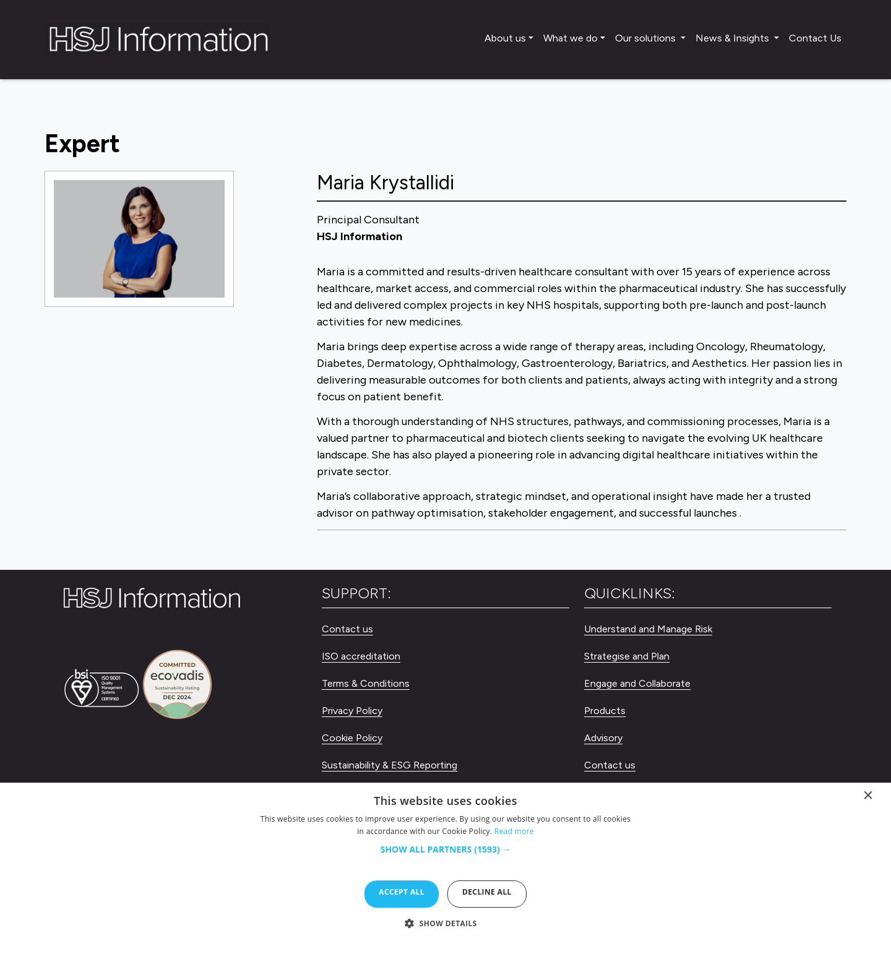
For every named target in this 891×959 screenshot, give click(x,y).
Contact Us (815, 38)
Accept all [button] (401, 892)
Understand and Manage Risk (648, 629)
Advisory (603, 738)
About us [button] (505, 38)
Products (605, 710)
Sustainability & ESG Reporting (389, 765)
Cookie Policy (352, 738)
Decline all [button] (487, 892)
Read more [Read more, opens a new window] (514, 831)
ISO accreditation (361, 656)
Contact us (347, 629)
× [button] (868, 798)
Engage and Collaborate (637, 683)
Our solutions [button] (646, 38)
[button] (446, 856)
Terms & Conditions (366, 683)
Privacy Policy (352, 710)
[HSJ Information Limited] (157, 39)
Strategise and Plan (626, 656)
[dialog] (445, 871)
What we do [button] (570, 38)
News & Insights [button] (733, 38)
